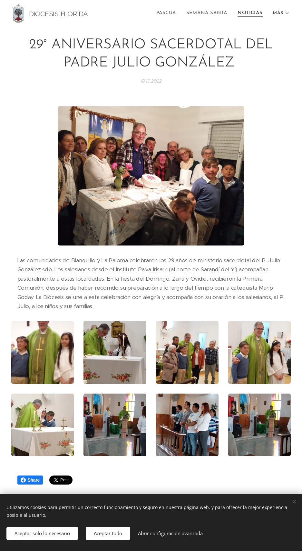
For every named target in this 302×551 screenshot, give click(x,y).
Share (30, 480)
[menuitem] (171, 13)
